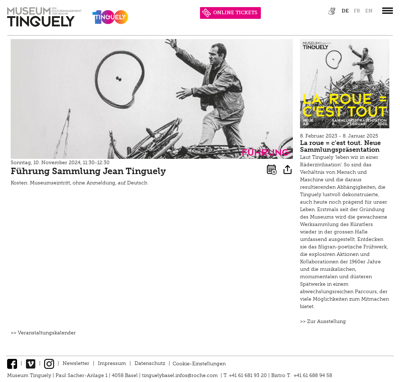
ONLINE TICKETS (229, 13)
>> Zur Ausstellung (323, 321)
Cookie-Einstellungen (199, 363)
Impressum (112, 363)
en (369, 11)
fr (357, 11)
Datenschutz (150, 363)
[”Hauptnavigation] (387, 10)
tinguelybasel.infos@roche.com (180, 375)
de (345, 11)
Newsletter (76, 363)
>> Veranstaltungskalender (43, 333)
